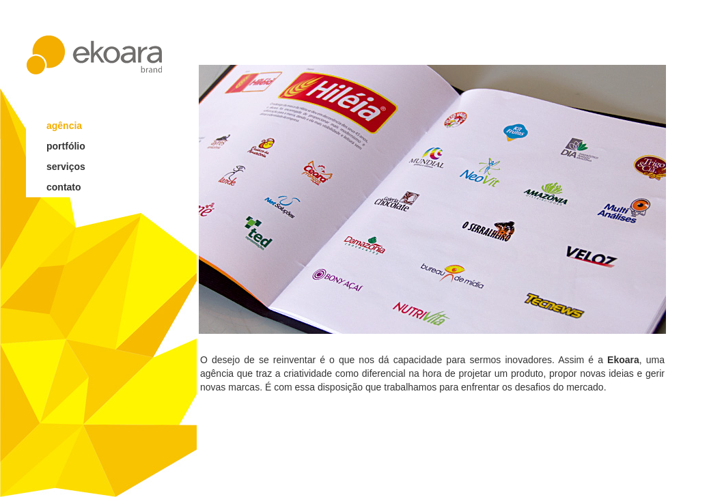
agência (64, 125)
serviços (65, 166)
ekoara (94, 55)
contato (63, 187)
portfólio (65, 146)
